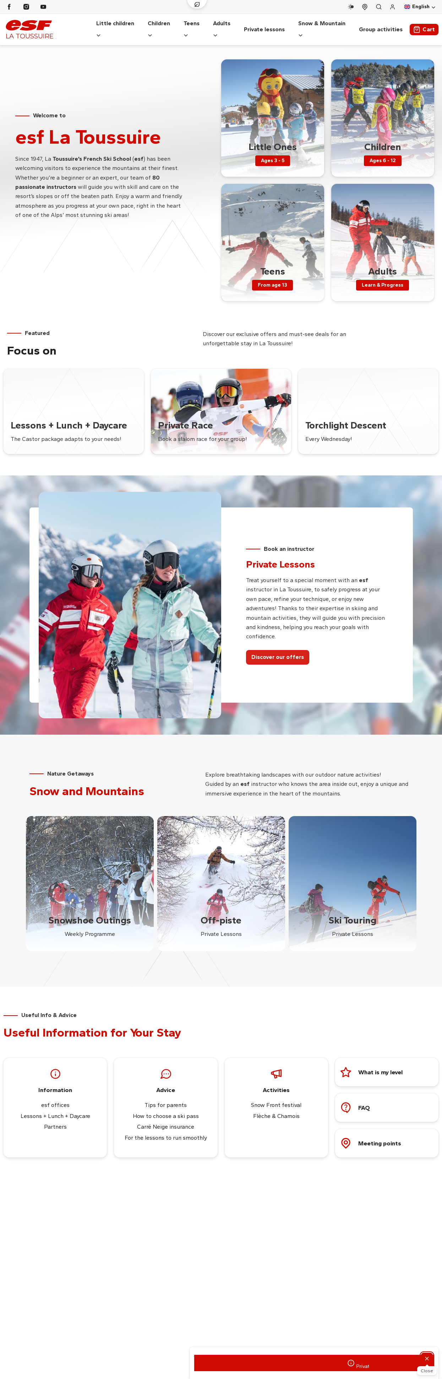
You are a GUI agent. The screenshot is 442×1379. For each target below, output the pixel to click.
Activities (276, 1083)
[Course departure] (365, 7)
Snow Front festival (276, 1098)
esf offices (55, 1098)
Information (55, 1083)
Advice (165, 1083)
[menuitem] (272, 111)
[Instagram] (26, 6)
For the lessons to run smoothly (166, 1130)
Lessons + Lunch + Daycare (55, 1109)
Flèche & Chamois (276, 1109)
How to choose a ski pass (166, 1109)
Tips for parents (165, 1098)
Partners (55, 1120)
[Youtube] (43, 6)
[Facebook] (9, 6)
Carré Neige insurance (165, 1120)
